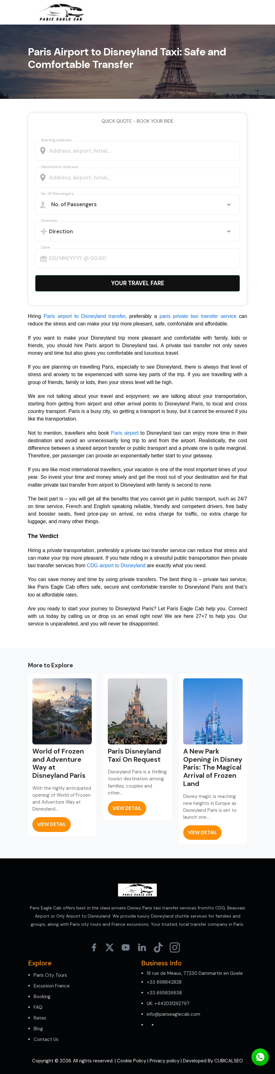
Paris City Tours (50, 975)
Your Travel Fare (137, 283)
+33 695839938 (164, 993)
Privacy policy (164, 1061)
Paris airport (125, 433)
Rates (40, 1018)
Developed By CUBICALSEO (213, 1061)
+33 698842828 (164, 982)
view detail (51, 824)
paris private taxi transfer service (197, 316)
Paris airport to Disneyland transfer (84, 316)
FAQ (38, 1007)
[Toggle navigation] (238, 12)
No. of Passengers (57, 193)
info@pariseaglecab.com (173, 1014)
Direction (49, 220)
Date (45, 247)
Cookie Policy (131, 1061)
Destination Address (60, 166)
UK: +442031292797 (168, 1003)
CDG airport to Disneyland (116, 565)
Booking (42, 996)
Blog (38, 1029)
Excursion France (52, 986)
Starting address (56, 140)
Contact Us (46, 1039)
